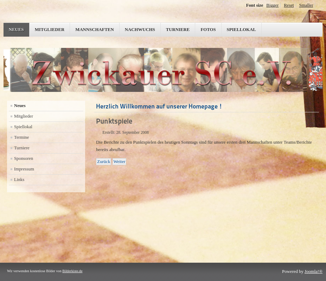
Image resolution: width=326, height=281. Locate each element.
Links (19, 179)
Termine (21, 137)
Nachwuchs (140, 29)
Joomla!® (313, 271)
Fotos (208, 29)
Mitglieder (50, 29)
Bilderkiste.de (72, 271)
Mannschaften (94, 29)
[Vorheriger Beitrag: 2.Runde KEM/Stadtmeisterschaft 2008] (103, 161)
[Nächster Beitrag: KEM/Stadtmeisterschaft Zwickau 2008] (120, 161)
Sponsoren (23, 158)
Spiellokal (241, 29)
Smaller (306, 5)
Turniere (178, 29)
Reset (289, 5)
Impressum (24, 169)
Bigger (272, 5)
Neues (16, 29)
